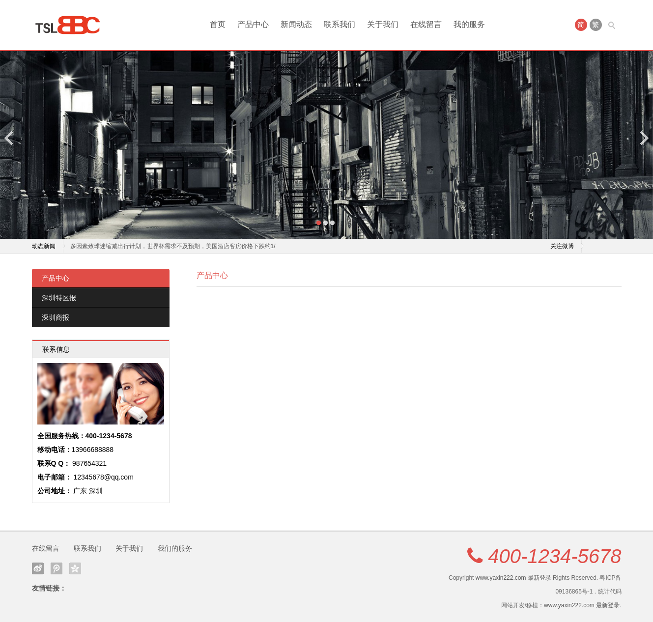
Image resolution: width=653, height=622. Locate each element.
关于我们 (382, 24)
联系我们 (339, 24)
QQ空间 (75, 568)
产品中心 (253, 24)
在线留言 (426, 24)
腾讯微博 (56, 568)
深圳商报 (55, 317)
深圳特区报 (59, 298)
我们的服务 (175, 548)
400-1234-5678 (554, 556)
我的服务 (469, 24)
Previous (9, 138)
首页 (218, 24)
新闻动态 (296, 24)
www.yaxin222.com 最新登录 (513, 577)
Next (643, 138)
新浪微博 (38, 568)
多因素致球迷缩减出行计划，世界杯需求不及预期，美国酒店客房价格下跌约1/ (173, 246)
